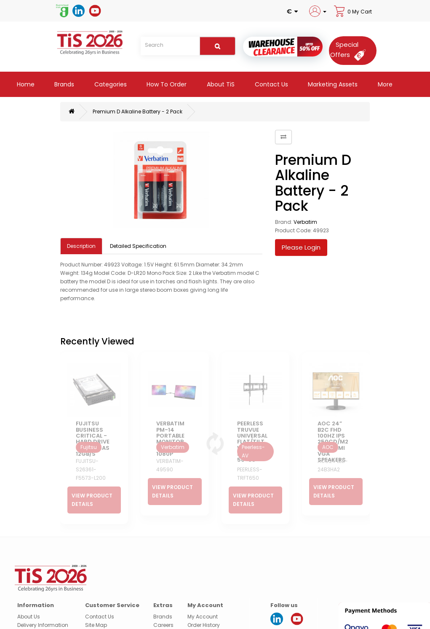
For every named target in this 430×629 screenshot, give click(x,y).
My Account (202, 596)
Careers (163, 604)
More (384, 84)
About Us (28, 596)
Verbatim (305, 222)
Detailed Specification (138, 246)
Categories (110, 84)
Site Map (96, 604)
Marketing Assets (332, 84)
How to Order (166, 84)
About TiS (220, 84)
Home (25, 84)
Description (81, 246)
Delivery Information (42, 604)
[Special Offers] (350, 49)
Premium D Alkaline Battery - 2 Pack (137, 111)
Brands (63, 84)
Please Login (301, 247)
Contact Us (270, 84)
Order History (203, 604)
